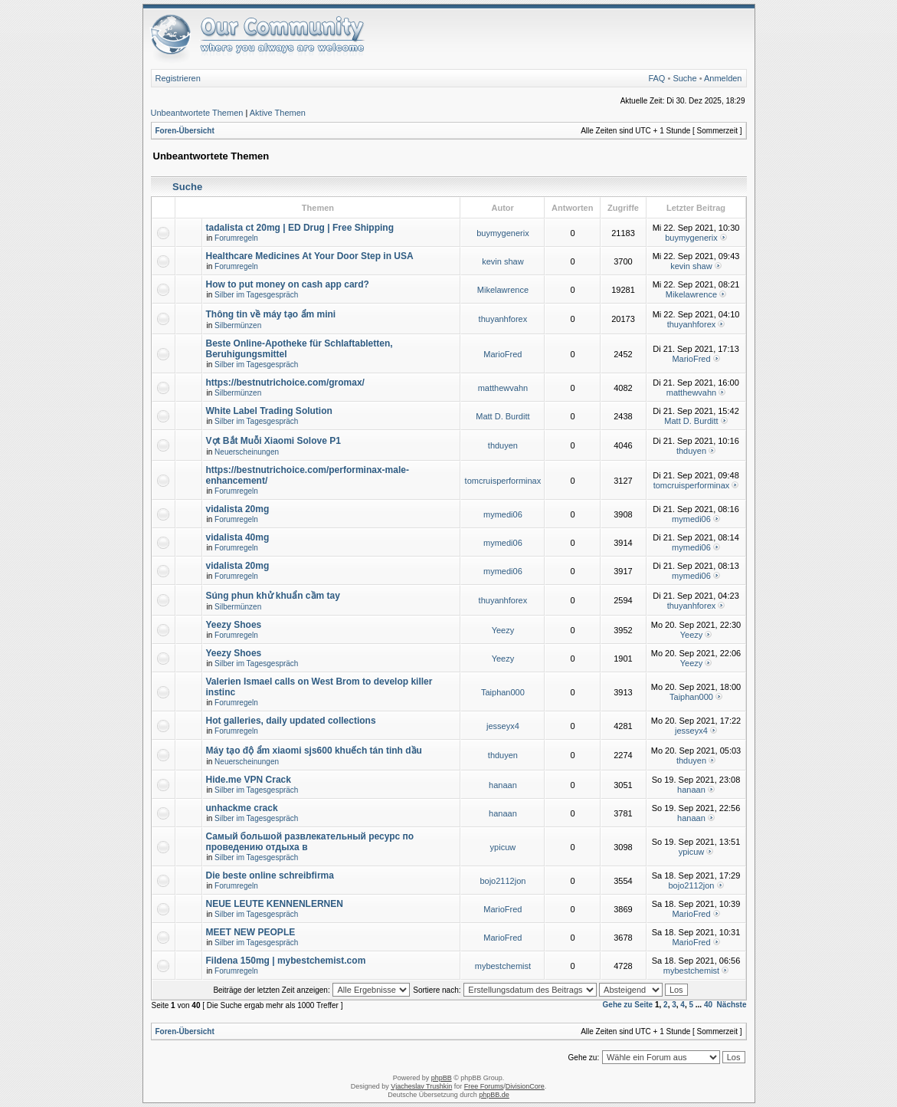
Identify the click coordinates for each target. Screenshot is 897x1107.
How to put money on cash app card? (287, 284)
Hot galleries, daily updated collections (291, 720)
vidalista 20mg (238, 509)
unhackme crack (242, 808)
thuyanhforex (503, 319)
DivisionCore (525, 1086)
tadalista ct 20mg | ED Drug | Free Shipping (300, 227)
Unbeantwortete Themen (197, 112)
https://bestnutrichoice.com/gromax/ (285, 382)
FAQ (656, 78)
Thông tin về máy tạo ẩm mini (271, 314)
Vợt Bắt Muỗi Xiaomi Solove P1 (273, 440)
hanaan (503, 785)
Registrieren (178, 78)
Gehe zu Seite (628, 1004)
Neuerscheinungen (246, 452)
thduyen (503, 445)
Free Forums (484, 1086)
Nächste (732, 1004)
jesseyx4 (502, 726)
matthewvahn (503, 388)
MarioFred (502, 354)
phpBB (441, 1078)
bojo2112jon (502, 880)
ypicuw (503, 847)
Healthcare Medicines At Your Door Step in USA (310, 256)
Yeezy (503, 630)
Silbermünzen (237, 325)
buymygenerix (502, 233)
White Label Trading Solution (269, 411)
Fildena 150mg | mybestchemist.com (286, 960)
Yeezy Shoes (234, 624)
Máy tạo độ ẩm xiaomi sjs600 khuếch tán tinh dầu (314, 750)
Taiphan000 (503, 692)
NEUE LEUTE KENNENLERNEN (274, 903)
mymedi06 (502, 514)
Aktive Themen (278, 112)
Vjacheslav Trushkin (421, 1086)
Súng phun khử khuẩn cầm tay (273, 595)
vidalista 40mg (238, 537)
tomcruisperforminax (503, 480)
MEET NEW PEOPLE (251, 932)
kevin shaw (502, 261)
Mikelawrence (503, 289)
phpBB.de (494, 1095)
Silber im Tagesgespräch (256, 295)
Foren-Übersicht (185, 130)
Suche (684, 78)
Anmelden (723, 78)
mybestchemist (503, 966)
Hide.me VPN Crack (248, 779)
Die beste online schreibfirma (270, 875)
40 (708, 1004)
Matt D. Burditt (502, 416)
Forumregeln (236, 238)
